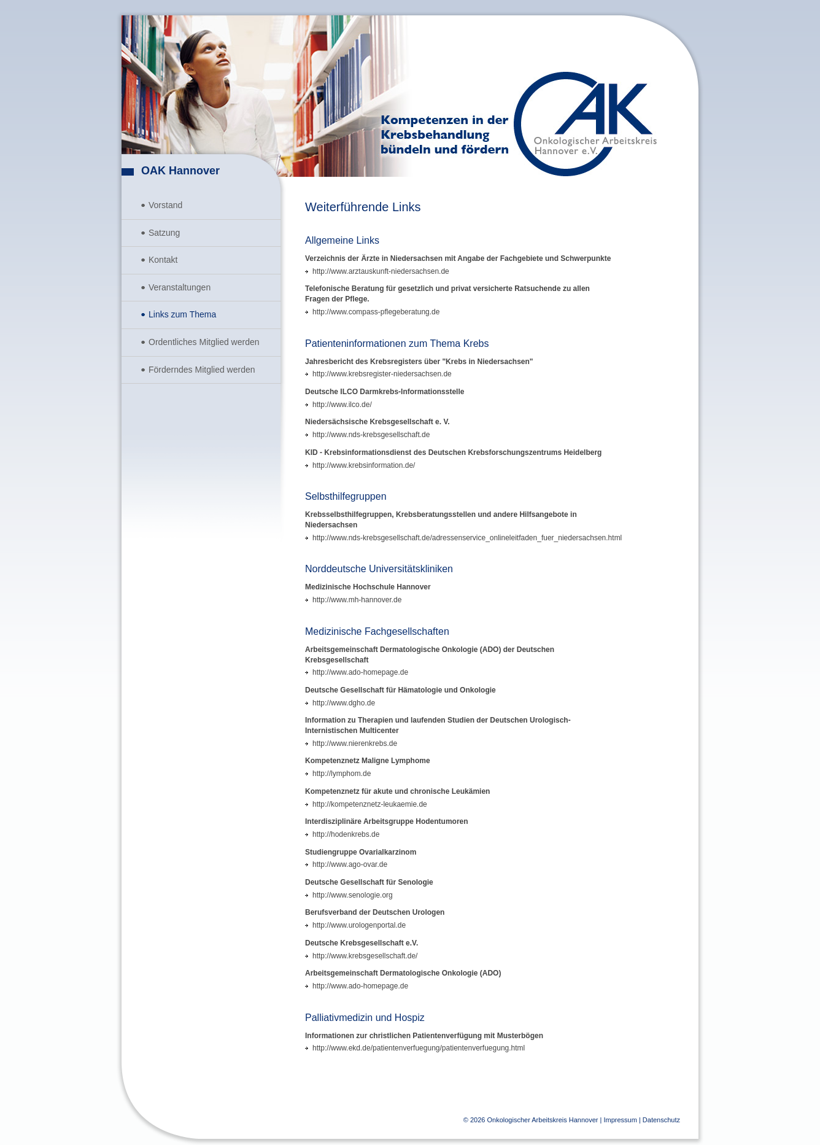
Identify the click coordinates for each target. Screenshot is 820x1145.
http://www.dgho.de (343, 703)
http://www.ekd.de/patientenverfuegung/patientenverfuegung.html (418, 1048)
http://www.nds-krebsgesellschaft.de (371, 434)
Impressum (619, 1120)
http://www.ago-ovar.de (349, 864)
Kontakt (163, 260)
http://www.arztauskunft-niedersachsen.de (380, 271)
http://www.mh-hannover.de (356, 600)
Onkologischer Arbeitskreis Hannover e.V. (585, 124)
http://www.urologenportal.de (359, 925)
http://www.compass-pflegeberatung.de (375, 312)
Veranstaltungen (180, 287)
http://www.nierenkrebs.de (354, 743)
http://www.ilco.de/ (342, 404)
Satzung (164, 233)
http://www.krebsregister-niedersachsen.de (382, 374)
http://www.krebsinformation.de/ (363, 465)
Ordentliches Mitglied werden (204, 342)
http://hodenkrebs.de (345, 834)
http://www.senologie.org (352, 895)
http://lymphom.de (341, 773)
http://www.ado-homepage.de (360, 672)
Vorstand (165, 205)
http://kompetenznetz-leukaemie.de (369, 804)
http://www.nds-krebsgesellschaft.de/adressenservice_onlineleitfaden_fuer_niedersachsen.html (467, 538)
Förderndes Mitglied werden (202, 370)
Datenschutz (661, 1120)
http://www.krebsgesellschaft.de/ (364, 956)
